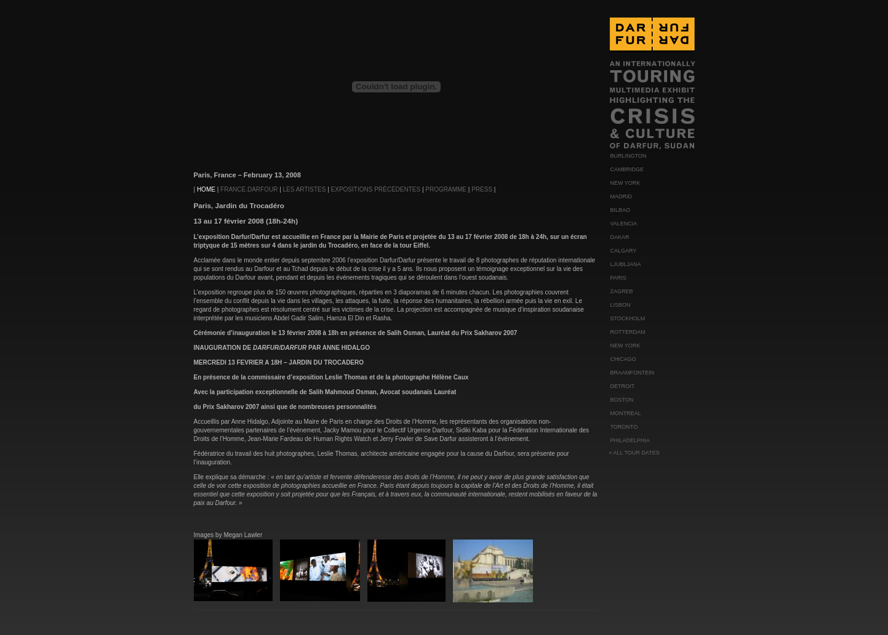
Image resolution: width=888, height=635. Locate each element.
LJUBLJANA (625, 264)
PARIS (618, 278)
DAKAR (620, 237)
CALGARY (623, 251)
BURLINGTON (628, 156)
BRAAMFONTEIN (632, 373)
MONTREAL (625, 413)
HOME (207, 189)
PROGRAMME (446, 189)
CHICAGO (623, 359)
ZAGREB (621, 291)
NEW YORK (625, 183)
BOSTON (622, 400)
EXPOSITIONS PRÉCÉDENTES (376, 189)
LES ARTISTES (304, 189)
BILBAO (620, 210)
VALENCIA (624, 223)
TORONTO (624, 427)
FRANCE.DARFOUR (249, 189)
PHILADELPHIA (630, 440)
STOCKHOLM (628, 318)
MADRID (621, 196)
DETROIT (622, 386)
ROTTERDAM (628, 332)
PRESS (481, 189)
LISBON (620, 305)
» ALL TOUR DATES (634, 453)
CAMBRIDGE (627, 169)
